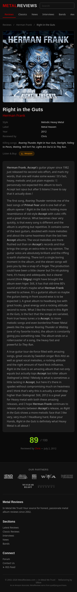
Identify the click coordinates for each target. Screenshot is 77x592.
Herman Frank (24, 24)
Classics (22, 14)
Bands (62, 14)
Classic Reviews (11, 531)
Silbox (38, 582)
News (35, 14)
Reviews (9, 14)
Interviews (48, 14)
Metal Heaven (48, 126)
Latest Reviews (11, 527)
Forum (6, 559)
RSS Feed (9, 567)
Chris (44, 136)
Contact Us (9, 563)
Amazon (26, 153)
